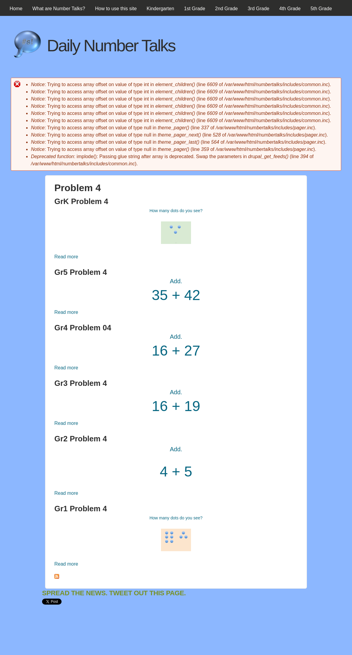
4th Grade (290, 8)
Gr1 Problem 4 (80, 508)
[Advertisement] (151, 634)
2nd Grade (226, 8)
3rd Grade (258, 8)
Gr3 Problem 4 (80, 383)
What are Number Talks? (58, 8)
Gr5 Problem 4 (80, 272)
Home (16, 8)
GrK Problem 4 (81, 201)
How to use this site (116, 8)
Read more (66, 256)
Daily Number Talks (111, 45)
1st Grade (194, 8)
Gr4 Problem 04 (82, 327)
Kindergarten (160, 8)
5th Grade (321, 8)
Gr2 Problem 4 (80, 438)
